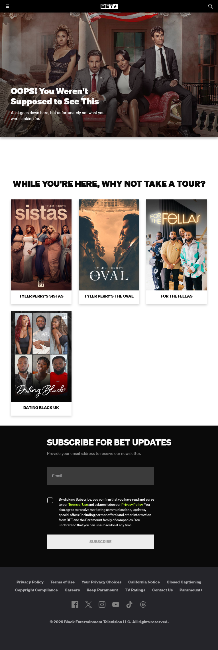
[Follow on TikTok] (129, 604)
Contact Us (162, 590)
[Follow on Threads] (143, 604)
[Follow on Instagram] (102, 604)
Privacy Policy (131, 504)
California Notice (144, 582)
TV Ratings (135, 590)
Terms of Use (78, 504)
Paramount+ (191, 590)
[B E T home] (109, 9)
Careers (72, 590)
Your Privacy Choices (101, 582)
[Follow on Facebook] (75, 604)
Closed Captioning (184, 582)
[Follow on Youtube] (115, 604)
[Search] (210, 6)
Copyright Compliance (36, 590)
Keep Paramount (102, 590)
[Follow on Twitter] (88, 604)
